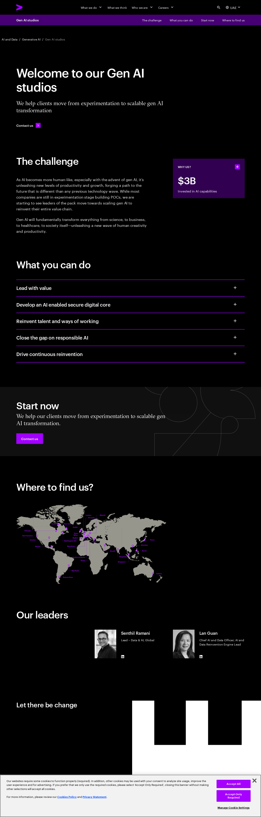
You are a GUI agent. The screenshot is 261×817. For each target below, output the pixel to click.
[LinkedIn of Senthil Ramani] (123, 657)
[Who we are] (142, 7)
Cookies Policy (67, 797)
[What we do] (91, 7)
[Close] (254, 780)
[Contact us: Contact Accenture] (28, 125)
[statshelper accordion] (237, 167)
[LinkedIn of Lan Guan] (201, 657)
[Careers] (166, 7)
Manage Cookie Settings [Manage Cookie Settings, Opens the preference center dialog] (234, 807)
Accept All (234, 784)
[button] (29, 438)
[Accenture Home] (28, 7)
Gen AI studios (27, 20)
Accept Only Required (233, 796)
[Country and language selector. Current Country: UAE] (233, 7)
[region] (130, 796)
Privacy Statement (94, 797)
